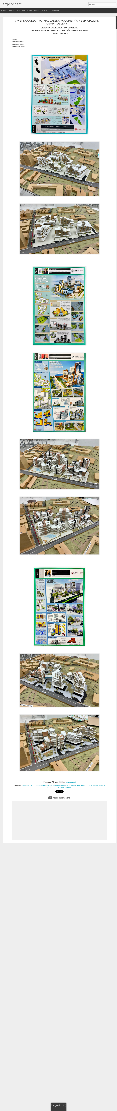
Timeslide (55, 10)
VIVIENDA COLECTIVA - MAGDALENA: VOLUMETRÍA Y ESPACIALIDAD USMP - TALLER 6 (57, 22)
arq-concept (71, 782)
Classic (4, 10)
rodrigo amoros (99, 785)
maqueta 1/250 (28, 785)
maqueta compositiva (43, 785)
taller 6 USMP (66, 787)
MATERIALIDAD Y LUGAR (81, 785)
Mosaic (29, 10)
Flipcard (12, 10)
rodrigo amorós (54, 787)
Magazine (21, 10)
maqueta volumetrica (61, 785)
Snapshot (45, 10)
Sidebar (37, 10)
